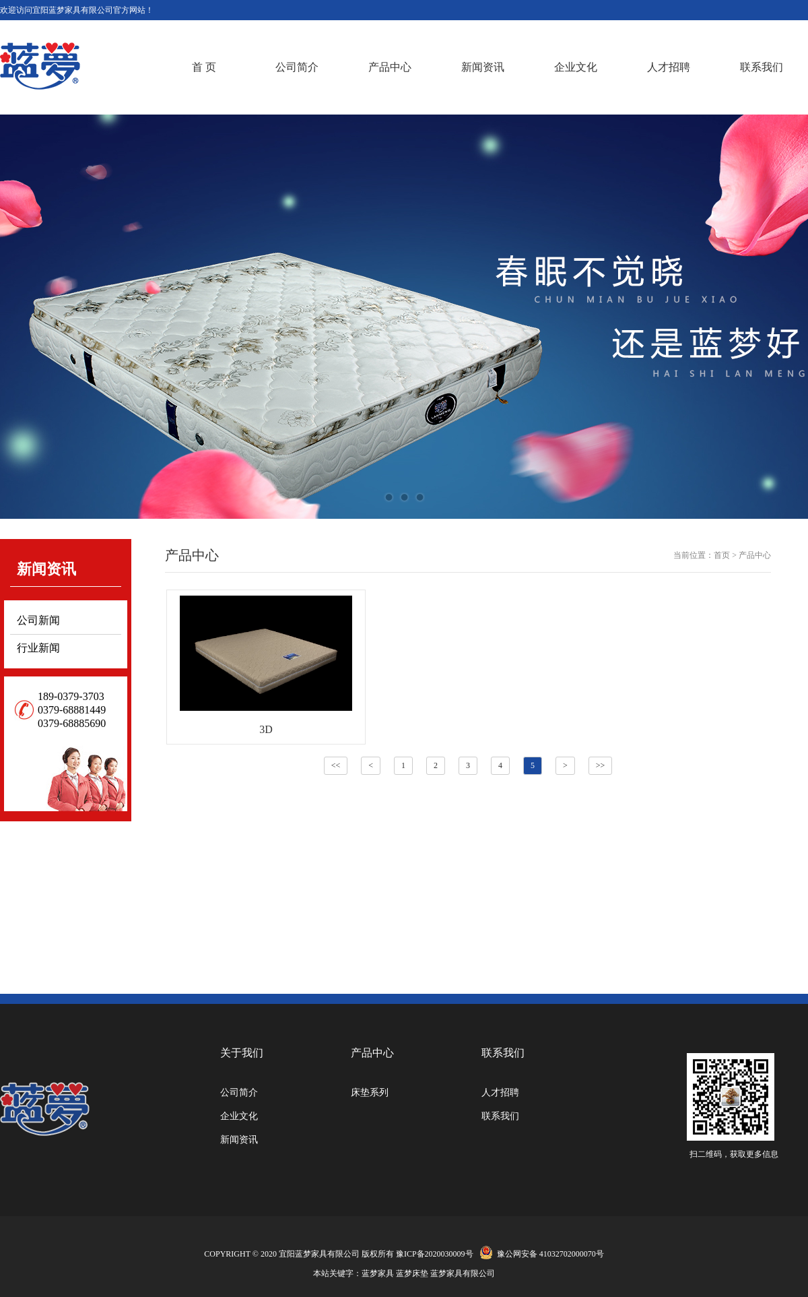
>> (600, 765)
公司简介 (296, 67)
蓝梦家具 (378, 1273)
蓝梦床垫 (412, 1273)
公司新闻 (38, 620)
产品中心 (389, 67)
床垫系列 (370, 1092)
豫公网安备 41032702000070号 (539, 1254)
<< (336, 765)
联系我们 (761, 67)
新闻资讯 (482, 67)
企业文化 (575, 67)
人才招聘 (668, 67)
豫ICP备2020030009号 (434, 1254)
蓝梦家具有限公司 (462, 1273)
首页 (722, 555)
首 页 (204, 67)
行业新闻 (38, 648)
